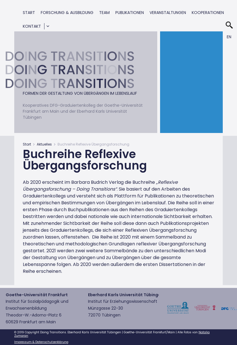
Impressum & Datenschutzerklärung (41, 342)
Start (29, 12)
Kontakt (32, 26)
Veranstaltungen (168, 12)
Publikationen (129, 12)
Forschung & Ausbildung (67, 12)
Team (104, 12)
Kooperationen (208, 12)
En (229, 37)
